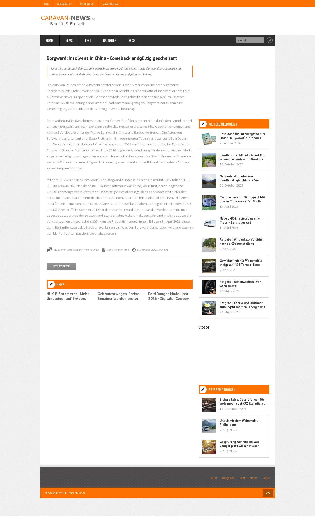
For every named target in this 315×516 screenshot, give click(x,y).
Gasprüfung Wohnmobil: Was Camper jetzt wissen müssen (239, 444)
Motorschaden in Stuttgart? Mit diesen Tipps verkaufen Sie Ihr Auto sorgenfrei (242, 201)
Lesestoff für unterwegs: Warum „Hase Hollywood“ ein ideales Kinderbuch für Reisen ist (242, 138)
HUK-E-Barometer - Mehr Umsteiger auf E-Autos (68, 296)
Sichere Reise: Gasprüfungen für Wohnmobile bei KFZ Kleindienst (242, 402)
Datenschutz (110, 3)
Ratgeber (109, 40)
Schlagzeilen (64, 3)
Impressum (87, 3)
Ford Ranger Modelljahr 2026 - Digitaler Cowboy (168, 296)
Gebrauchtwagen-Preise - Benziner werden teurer (119, 296)
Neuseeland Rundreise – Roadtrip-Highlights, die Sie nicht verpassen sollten (239, 180)
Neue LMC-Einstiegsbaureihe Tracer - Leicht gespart (240, 220)
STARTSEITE (61, 266)
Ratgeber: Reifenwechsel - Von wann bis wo (240, 284)
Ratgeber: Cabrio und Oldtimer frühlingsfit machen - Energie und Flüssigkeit (242, 307)
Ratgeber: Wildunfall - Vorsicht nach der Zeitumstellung (241, 242)
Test (88, 40)
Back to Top (268, 493)
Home (49, 40)
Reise (131, 40)
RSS (46, 3)
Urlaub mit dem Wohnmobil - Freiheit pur (239, 423)
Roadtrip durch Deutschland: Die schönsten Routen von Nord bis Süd (242, 159)
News (69, 40)
